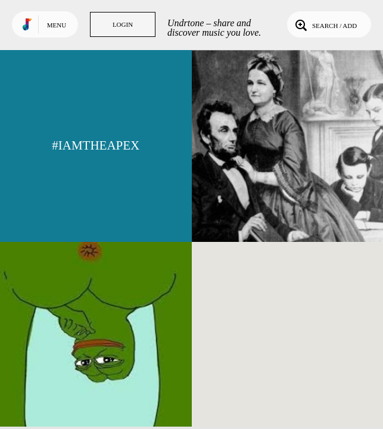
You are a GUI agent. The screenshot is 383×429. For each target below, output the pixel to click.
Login (123, 24)
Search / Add (325, 24)
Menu (56, 25)
